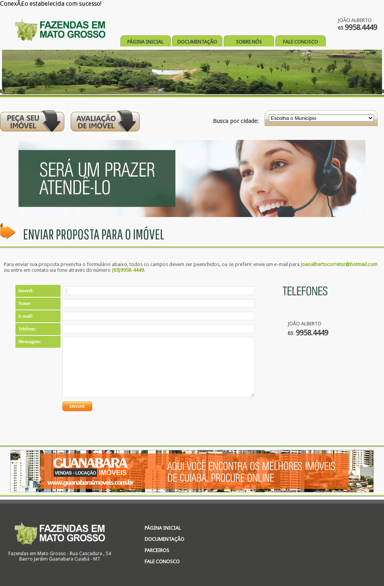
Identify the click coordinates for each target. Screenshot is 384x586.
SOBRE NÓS (249, 42)
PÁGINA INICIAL (145, 42)
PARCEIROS (157, 550)
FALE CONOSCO (300, 42)
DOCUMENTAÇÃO (197, 42)
